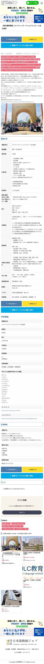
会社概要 (7, 649)
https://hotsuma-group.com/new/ (11, 410)
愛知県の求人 (6, 523)
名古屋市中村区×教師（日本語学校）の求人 (15, 529)
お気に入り (32, 39)
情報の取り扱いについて (23, 649)
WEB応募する (11, 39)
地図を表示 (15, 288)
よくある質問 (17, 652)
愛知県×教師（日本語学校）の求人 (12, 526)
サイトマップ (26, 652)
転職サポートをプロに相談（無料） (22, 45)
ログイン (22, 512)
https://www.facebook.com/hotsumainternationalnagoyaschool (17, 102)
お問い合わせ (35, 649)
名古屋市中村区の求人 (18, 523)
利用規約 (13, 649)
